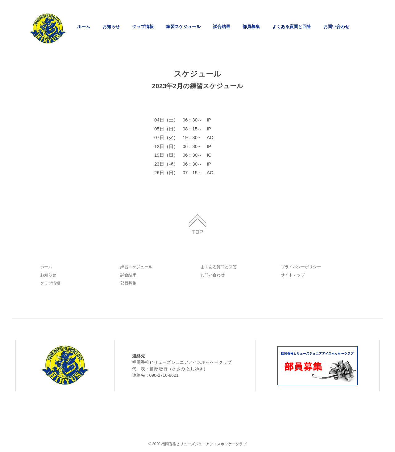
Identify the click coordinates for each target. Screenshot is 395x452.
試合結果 (221, 26)
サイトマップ (293, 275)
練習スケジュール (183, 26)
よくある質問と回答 (291, 26)
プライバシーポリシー (301, 267)
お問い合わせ (336, 26)
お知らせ (111, 26)
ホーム (83, 26)
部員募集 (251, 26)
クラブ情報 (143, 26)
